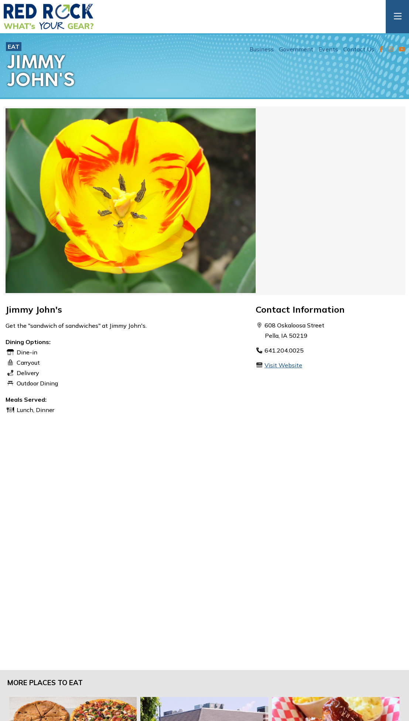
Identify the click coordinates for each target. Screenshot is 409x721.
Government (296, 49)
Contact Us (358, 49)
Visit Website (283, 365)
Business (261, 49)
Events (328, 49)
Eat (14, 46)
